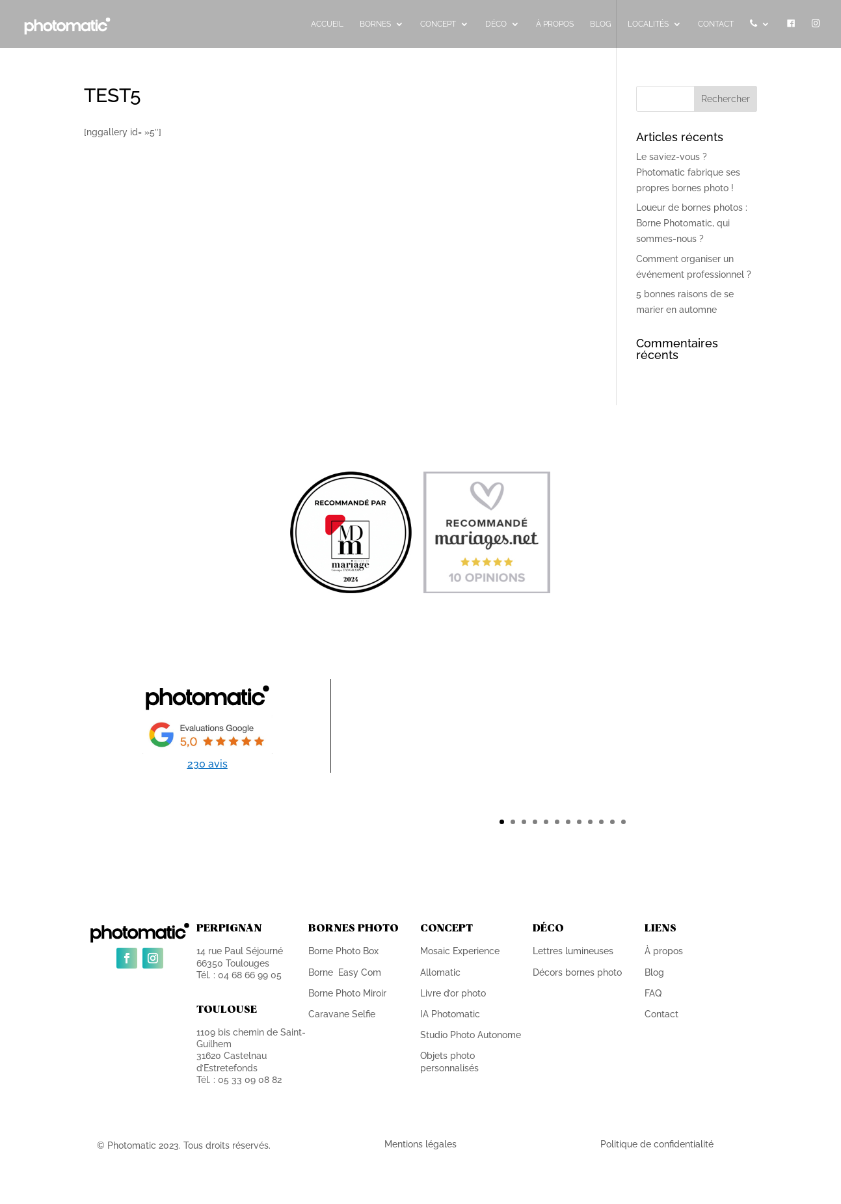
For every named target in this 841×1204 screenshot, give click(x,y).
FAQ (653, 993)
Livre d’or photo (453, 993)
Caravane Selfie (341, 1014)
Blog (654, 972)
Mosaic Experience (460, 951)
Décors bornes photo (577, 972)
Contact (661, 1014)
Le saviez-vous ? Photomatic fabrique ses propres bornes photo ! (688, 172)
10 (601, 822)
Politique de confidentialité (657, 1144)
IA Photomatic (450, 1014)
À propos (664, 951)
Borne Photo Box (343, 951)
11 (612, 822)
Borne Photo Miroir (347, 993)
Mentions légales (420, 1144)
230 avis (207, 764)
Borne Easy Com (344, 972)
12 (623, 822)
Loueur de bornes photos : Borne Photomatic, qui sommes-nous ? (691, 223)
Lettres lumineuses (573, 951)
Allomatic (440, 972)
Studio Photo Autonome (470, 1035)
